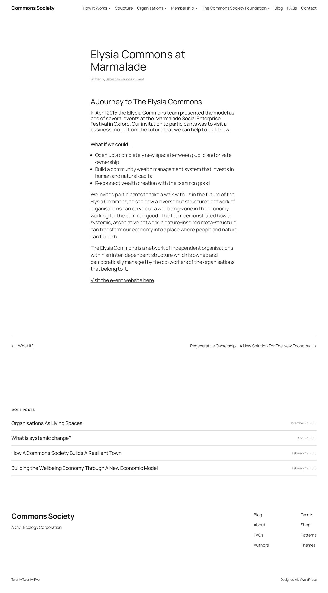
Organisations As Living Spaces (46, 423)
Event (140, 79)
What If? (25, 346)
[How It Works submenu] (109, 8)
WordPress (309, 579)
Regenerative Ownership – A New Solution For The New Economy (250, 346)
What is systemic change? (41, 438)
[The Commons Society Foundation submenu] (269, 8)
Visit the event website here (122, 280)
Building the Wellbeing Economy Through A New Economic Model (84, 468)
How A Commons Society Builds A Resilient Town (66, 453)
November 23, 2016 (303, 423)
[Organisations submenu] (165, 8)
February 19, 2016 (304, 453)
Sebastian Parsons (119, 79)
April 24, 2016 (307, 438)
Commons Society (32, 8)
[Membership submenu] (196, 8)
